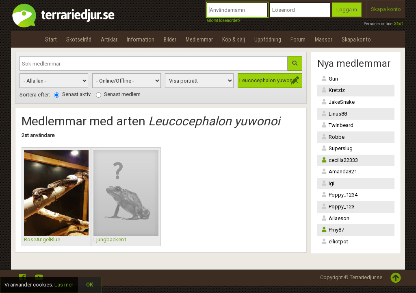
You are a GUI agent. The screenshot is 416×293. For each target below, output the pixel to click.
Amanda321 (339, 171)
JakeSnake (338, 102)
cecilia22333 (339, 160)
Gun (329, 79)
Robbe (332, 137)
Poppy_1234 (339, 195)
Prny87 (332, 230)
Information (140, 39)
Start (51, 39)
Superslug (337, 148)
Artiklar (109, 39)
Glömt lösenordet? (223, 20)
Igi (327, 183)
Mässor (323, 39)
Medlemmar (199, 39)
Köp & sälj (233, 39)
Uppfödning (267, 39)
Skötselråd (78, 39)
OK (89, 285)
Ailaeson (335, 218)
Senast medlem (118, 94)
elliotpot (334, 241)
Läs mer (63, 285)
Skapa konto (386, 9)
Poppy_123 (338, 206)
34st (398, 24)
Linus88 (334, 114)
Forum (298, 39)
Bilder (170, 39)
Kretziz (333, 90)
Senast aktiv (72, 94)
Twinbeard (337, 125)
